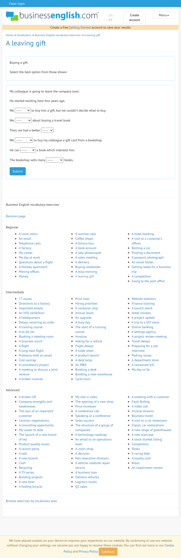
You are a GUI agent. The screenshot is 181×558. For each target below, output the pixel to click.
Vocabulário (24, 35)
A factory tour (84, 243)
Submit (18, 171)
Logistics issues (86, 482)
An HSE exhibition (31, 313)
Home (9, 35)
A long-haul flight (31, 350)
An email (25, 238)
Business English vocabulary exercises (58, 35)
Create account (134, 17)
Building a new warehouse (93, 374)
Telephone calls (30, 243)
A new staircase (142, 434)
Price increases (85, 406)
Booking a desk (85, 369)
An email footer (142, 262)
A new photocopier (88, 253)
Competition (140, 444)
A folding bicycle (30, 486)
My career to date (31, 430)
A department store (145, 360)
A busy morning (86, 271)
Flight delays (84, 346)
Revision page (15, 216)
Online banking (142, 327)
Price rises (82, 299)
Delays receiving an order (36, 322)
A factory (25, 248)
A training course (31, 327)
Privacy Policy (88, 551)
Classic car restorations (148, 425)
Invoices (81, 336)
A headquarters (29, 317)
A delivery (82, 262)
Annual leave (84, 313)
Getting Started (79, 27)
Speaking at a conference (93, 416)
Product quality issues (34, 444)
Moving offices (29, 271)
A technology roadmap (91, 434)
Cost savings (27, 360)
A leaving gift (92, 35)
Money (23, 276)
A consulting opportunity (36, 425)
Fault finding (141, 401)
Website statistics (144, 299)
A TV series (26, 472)
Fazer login (17, 3)
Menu (164, 15)
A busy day (82, 322)
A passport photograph (148, 257)
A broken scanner (31, 379)
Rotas (136, 463)
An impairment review (147, 468)
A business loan (86, 472)
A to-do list (26, 332)
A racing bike (141, 453)
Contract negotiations (34, 420)
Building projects (31, 477)
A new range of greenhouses (152, 430)
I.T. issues (25, 299)
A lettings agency (144, 332)
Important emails (31, 308)
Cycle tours (82, 379)
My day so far (141, 369)
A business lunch (30, 341)
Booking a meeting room (36, 336)
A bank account (85, 248)
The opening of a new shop (94, 401)
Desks (136, 449)
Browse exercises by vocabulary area (31, 501)
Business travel (142, 416)
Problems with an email (35, 355)
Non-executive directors (92, 458)
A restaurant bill (143, 365)
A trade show (84, 350)
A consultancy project (34, 365)
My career (26, 253)
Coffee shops (84, 238)
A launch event (142, 308)
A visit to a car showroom (149, 420)
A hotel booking (143, 234)
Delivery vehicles (87, 477)
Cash (22, 463)
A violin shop (84, 449)
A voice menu (28, 234)
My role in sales (86, 397)
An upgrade (83, 317)
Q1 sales (81, 486)
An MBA (80, 365)
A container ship (86, 308)
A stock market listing (147, 439)
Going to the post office (148, 281)
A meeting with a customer (150, 397)
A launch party (29, 449)
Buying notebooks (87, 267)
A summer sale (85, 234)
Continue (108, 552)
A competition (141, 276)
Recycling (25, 468)
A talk (23, 453)
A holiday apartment (33, 267)
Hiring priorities (86, 303)
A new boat (26, 482)
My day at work (29, 257)
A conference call (87, 411)
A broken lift (27, 397)
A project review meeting (149, 336)
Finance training (143, 303)
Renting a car (141, 248)
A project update (143, 317)
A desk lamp (83, 360)
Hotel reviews (141, 313)
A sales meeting (86, 257)
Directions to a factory (34, 303)
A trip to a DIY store (145, 322)
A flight (24, 346)
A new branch (28, 458)
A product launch (87, 355)
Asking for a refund (88, 341)
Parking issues (142, 355)
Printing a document (146, 253)
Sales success (84, 420)
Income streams (143, 411)
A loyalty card (141, 458)
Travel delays (141, 341)
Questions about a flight (36, 262)
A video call (140, 406)
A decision (82, 453)
